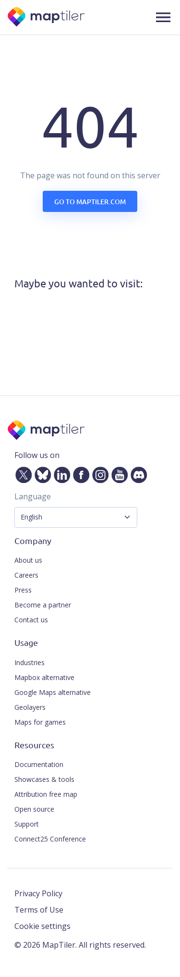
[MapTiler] (46, 17)
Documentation (38, 764)
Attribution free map (45, 794)
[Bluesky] (41, 473)
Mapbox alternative (44, 677)
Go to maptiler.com (90, 201)
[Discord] (137, 473)
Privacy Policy (38, 893)
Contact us (31, 619)
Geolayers (30, 707)
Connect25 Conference (50, 838)
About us (28, 560)
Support (26, 824)
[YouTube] (117, 473)
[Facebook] (79, 473)
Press (23, 589)
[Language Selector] (75, 517)
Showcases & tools (44, 779)
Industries (29, 662)
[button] (163, 17)
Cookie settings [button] (42, 926)
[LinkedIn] (60, 473)
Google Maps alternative (52, 692)
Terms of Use (38, 909)
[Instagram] (98, 473)
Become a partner (42, 604)
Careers (26, 575)
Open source (34, 809)
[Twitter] (21, 473)
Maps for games (40, 722)
